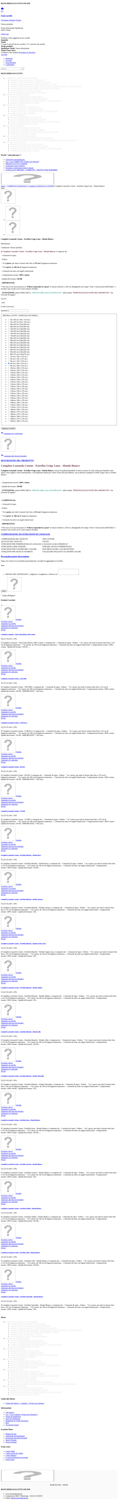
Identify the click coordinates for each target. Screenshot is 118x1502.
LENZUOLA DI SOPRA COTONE (23, 134)
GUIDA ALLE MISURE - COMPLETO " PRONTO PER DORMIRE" (32, 170)
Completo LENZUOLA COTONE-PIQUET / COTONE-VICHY (34, 111)
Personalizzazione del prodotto (15, 556)
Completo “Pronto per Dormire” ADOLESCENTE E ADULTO (33, 84)
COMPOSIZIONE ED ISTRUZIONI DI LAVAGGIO (25, 534)
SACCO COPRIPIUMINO (15, 115)
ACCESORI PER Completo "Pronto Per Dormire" (28, 93)
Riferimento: (5, 244)
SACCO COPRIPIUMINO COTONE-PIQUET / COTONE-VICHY (35, 122)
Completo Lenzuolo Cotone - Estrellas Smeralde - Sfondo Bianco (22, 1297)
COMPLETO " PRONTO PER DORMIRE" (22, 78)
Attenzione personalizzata (15, 160)
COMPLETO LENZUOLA (16, 105)
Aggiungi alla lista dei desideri (14, 456)
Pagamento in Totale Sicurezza (17, 1422)
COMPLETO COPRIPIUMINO (17, 95)
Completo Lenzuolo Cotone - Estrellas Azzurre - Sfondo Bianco (21, 1165)
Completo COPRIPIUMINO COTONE (24, 103)
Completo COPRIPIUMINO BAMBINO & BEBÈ (28, 99)
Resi (7, 1424)
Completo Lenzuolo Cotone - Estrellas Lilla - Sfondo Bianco (20, 1253)
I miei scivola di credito (14, 1454)
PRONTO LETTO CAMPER (16, 164)
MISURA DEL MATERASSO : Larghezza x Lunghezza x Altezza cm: (32, 575)
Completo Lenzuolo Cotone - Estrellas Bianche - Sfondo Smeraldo (22, 1077)
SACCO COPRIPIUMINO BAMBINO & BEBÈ (28, 119)
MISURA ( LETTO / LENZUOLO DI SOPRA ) (21, 316)
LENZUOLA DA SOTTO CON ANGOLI (21, 136)
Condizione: (5, 248)
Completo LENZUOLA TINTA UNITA (24, 107)
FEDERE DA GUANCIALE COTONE (24, 151)
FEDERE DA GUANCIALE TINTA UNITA (26, 144)
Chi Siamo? (10, 1413)
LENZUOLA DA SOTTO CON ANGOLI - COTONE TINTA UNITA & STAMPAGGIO (43, 140)
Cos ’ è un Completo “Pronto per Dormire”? (22, 1416)
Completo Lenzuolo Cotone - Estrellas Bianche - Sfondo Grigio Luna (23, 944)
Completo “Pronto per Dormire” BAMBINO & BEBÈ (30, 82)
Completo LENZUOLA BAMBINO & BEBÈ (27, 109)
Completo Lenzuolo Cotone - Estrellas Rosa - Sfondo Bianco (20, 1121)
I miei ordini (10, 1452)
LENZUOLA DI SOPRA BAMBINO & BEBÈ (27, 130)
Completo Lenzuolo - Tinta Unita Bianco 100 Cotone (18, 635)
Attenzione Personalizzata (15, 1437)
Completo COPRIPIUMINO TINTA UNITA (26, 97)
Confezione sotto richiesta (15, 166)
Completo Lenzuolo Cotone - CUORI (13, 812)
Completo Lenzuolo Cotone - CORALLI (14, 724)
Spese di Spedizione (13, 1420)
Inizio (3, 186)
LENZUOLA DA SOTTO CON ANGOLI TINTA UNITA (31, 138)
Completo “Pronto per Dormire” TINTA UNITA (28, 80)
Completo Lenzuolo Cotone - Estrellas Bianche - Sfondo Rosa (21, 856)
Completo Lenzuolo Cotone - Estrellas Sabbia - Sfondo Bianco (21, 1209)
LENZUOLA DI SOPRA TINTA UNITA (25, 128)
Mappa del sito (11, 1435)
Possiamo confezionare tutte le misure (20, 168)
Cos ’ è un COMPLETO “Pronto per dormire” (22, 162)
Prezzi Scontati (11, 1443)
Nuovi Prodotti (11, 1441)
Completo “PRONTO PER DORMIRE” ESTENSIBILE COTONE (34, 88)
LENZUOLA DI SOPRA (15, 126)
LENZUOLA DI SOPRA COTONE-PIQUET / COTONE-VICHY (34, 132)
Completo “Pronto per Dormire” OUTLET (26, 90)
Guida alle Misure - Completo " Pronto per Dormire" (25, 1404)
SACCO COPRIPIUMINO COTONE (24, 124)
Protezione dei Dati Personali (16, 1439)
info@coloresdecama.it (19, 1499)
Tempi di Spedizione (13, 1418)
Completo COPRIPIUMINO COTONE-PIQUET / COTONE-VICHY (36, 101)
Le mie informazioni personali (17, 1459)
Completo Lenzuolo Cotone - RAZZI (13, 768)
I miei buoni (10, 1461)
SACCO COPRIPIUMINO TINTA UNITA (26, 117)
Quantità (4, 311)
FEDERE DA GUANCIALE (16, 142)
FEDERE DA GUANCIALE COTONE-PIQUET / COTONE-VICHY (36, 148)
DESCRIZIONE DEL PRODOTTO (17, 460)
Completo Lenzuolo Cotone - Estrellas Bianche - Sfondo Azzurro (22, 900)
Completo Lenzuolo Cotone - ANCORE (14, 679)
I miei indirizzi (11, 1456)
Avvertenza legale (12, 1426)
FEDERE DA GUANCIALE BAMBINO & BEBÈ (29, 146)
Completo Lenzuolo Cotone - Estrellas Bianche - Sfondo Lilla (21, 1033)
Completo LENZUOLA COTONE (22, 113)
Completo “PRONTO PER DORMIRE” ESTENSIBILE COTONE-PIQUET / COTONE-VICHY (46, 86)
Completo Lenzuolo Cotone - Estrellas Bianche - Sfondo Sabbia (21, 988)
